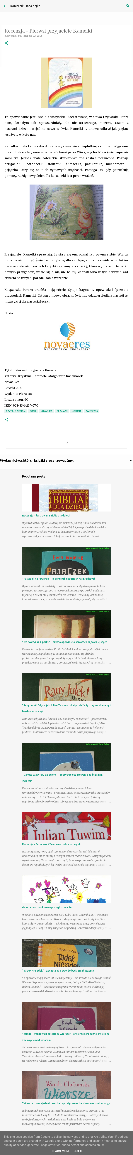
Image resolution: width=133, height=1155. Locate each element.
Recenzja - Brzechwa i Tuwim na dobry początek (51, 844)
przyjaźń (62, 411)
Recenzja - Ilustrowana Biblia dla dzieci (46, 515)
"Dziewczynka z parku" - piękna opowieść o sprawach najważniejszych (64, 642)
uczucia (76, 411)
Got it (78, 1151)
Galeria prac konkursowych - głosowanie (46, 907)
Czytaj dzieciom (15, 411)
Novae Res (46, 411)
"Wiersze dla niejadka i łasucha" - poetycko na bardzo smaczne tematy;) (66, 1103)
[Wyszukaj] (128, 5)
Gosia (33, 411)
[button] (6, 43)
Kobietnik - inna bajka (25, 6)
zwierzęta (92, 411)
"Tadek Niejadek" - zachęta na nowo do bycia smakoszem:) (58, 970)
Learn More (61, 1151)
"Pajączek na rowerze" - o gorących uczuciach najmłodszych (59, 578)
